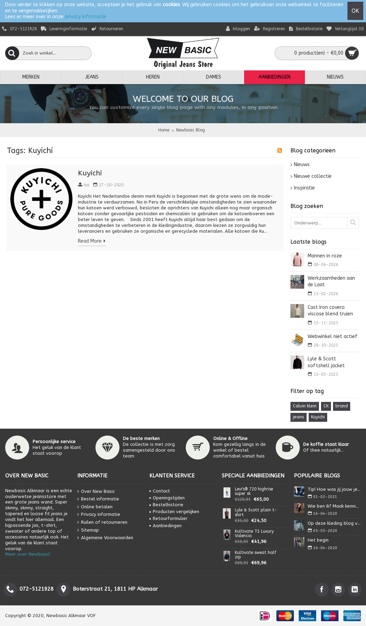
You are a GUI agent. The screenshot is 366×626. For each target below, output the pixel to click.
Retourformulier (168, 518)
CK (326, 405)
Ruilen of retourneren (102, 522)
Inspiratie (304, 188)
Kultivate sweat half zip (255, 554)
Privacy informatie (98, 515)
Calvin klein (305, 405)
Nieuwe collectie (313, 176)
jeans (298, 416)
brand (341, 405)
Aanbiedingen (165, 525)
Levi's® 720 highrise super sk (254, 491)
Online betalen (95, 507)
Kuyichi (318, 416)
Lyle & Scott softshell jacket (326, 362)
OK (355, 11)
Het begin (318, 540)
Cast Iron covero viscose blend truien (330, 310)
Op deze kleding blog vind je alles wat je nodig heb (334, 523)
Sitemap (88, 530)
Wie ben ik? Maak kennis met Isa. (334, 506)
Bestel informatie (98, 499)
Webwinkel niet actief (332, 336)
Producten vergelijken (174, 511)
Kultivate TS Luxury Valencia (254, 533)
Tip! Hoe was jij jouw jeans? (334, 489)
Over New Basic (96, 491)
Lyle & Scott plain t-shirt (256, 512)
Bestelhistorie (166, 504)
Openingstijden (167, 497)
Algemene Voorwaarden (105, 538)
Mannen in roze (325, 256)
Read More (92, 241)
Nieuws (302, 164)
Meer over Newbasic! (27, 554)
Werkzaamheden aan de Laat (331, 281)
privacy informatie (85, 17)
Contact (159, 491)
